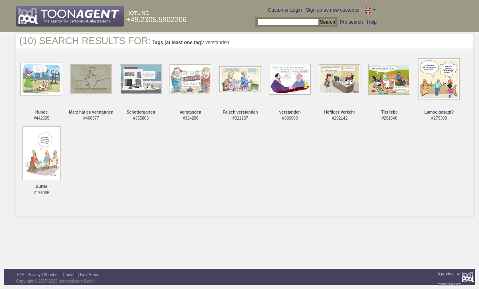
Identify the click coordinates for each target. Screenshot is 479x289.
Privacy (34, 275)
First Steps (89, 275)
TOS (20, 275)
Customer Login (285, 10)
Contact (70, 275)
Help (372, 22)
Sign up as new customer (333, 10)
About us (51, 275)
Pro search (351, 22)
